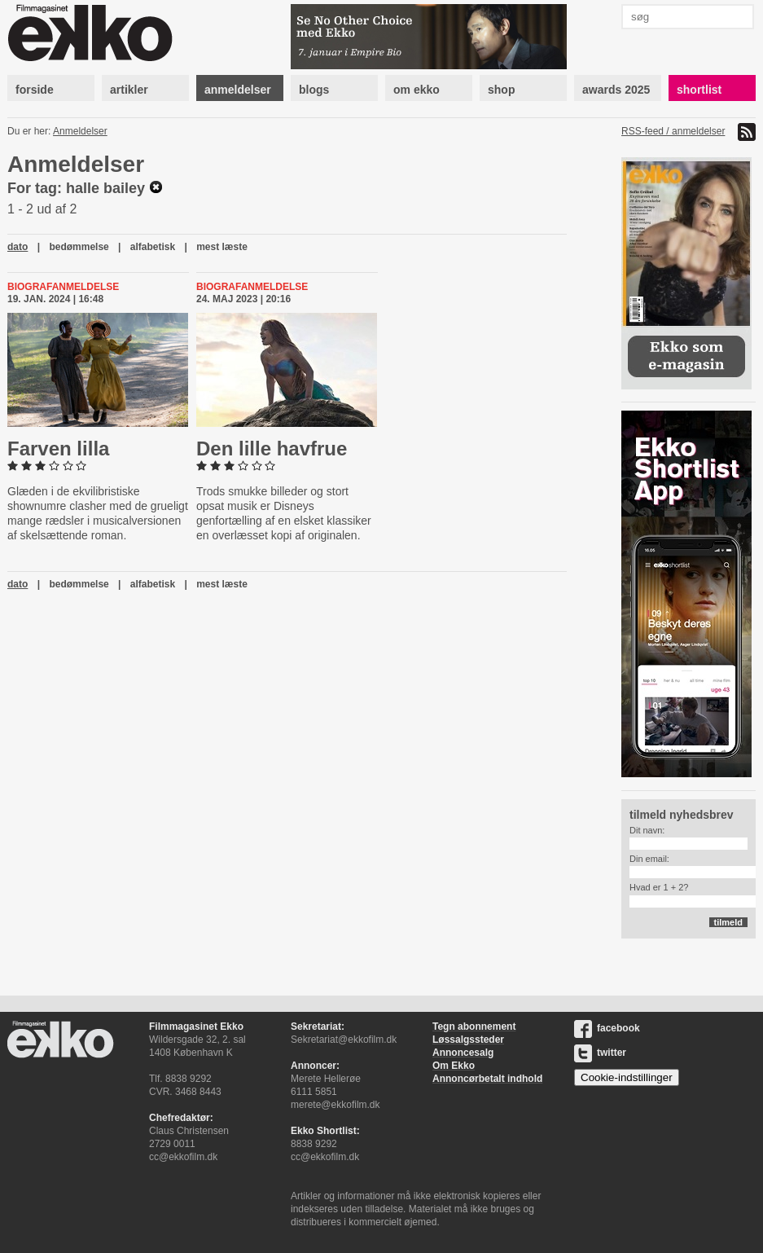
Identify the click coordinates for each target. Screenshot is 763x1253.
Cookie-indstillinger (627, 1077)
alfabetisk (152, 247)
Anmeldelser (80, 131)
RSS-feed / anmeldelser (673, 131)
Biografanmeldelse (63, 286)
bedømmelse (78, 247)
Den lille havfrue (271, 448)
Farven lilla (58, 448)
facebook (607, 1028)
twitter (600, 1052)
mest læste (222, 247)
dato (17, 247)
